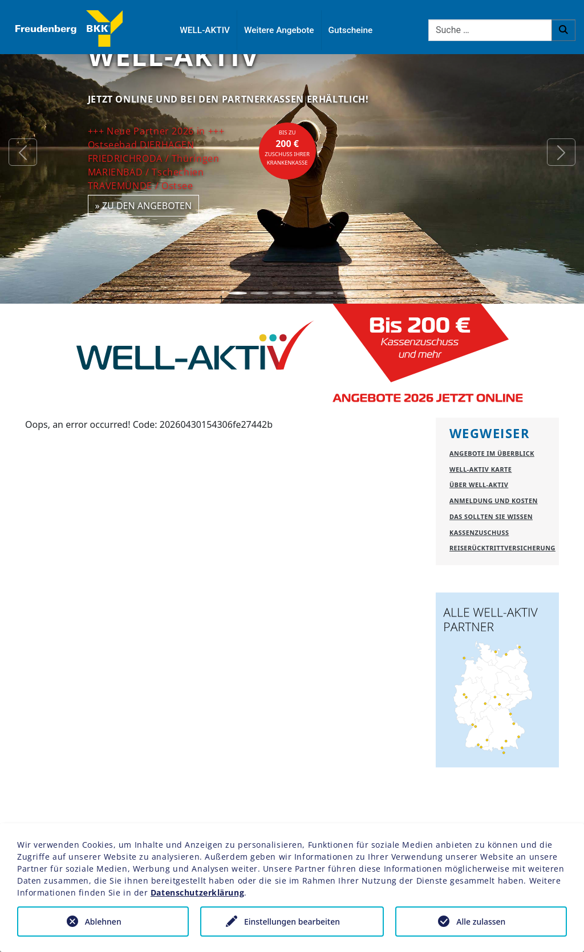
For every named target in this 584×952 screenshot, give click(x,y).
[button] (23, 152)
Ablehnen (103, 921)
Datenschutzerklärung (197, 892)
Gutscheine (350, 30)
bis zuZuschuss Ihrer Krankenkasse (287, 147)
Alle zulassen (480, 921)
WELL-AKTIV (205, 30)
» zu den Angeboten (143, 205)
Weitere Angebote (279, 30)
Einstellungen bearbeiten (292, 921)
